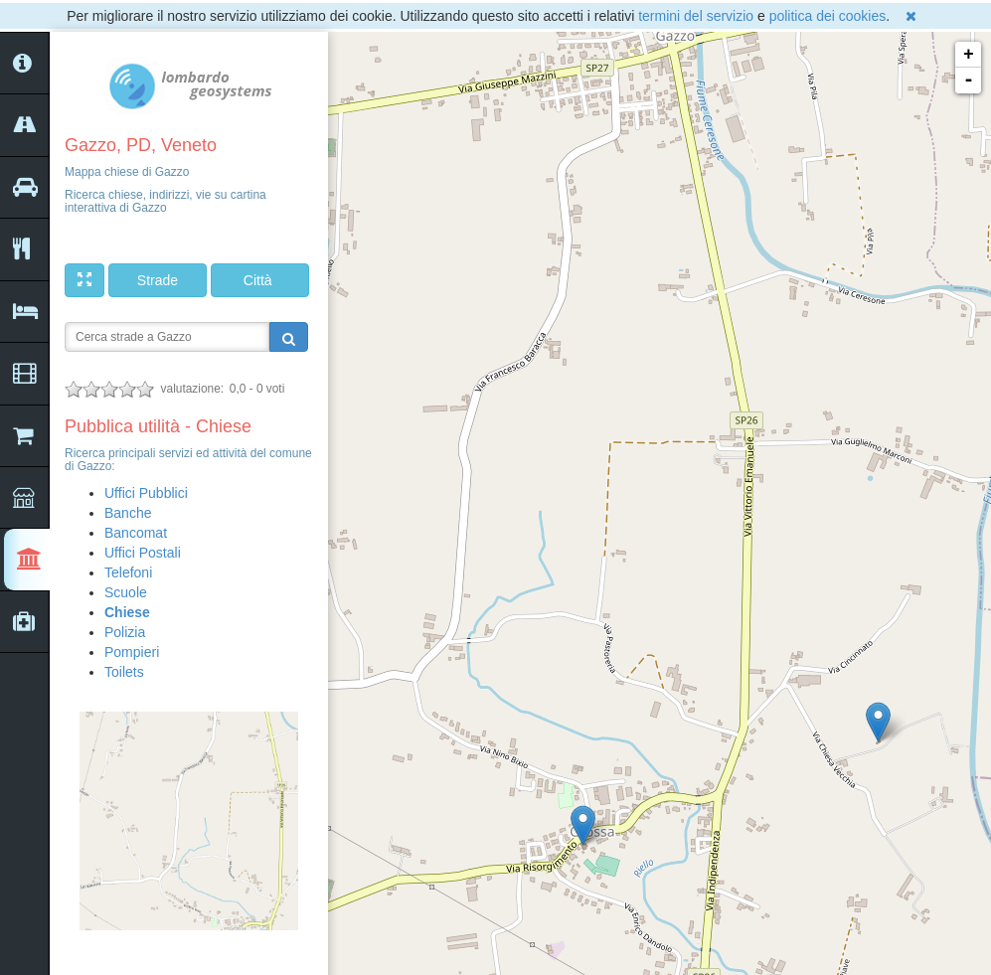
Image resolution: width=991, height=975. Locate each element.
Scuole (125, 592)
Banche (127, 513)
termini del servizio (695, 16)
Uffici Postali (142, 553)
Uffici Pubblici (146, 493)
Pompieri (131, 652)
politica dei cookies (828, 16)
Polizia (124, 632)
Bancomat (135, 533)
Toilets (124, 672)
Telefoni (128, 572)
